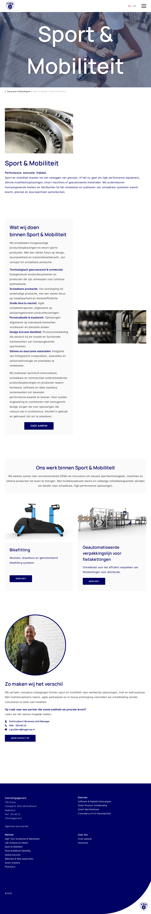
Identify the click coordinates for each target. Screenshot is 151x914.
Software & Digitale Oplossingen (94, 801)
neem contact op (20, 738)
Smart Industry (12, 862)
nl (129, 6)
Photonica (10, 866)
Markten (44, 91)
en (134, 6)
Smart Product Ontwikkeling (92, 805)
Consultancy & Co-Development (94, 813)
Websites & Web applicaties (19, 858)
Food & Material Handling (18, 850)
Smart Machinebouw (88, 809)
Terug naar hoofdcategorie (18, 91)
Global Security (13, 854)
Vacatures (83, 842)
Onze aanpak (85, 838)
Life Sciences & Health (16, 842)
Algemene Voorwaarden (17, 826)
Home (35, 91)
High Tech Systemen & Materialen (22, 838)
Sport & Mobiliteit (58, 91)
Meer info (21, 578)
